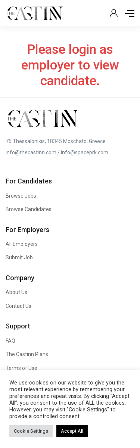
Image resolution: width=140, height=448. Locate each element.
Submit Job (19, 257)
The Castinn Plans (27, 354)
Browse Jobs (21, 196)
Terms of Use (21, 368)
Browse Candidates (29, 209)
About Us (16, 292)
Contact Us (18, 306)
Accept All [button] (72, 431)
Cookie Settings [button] (31, 431)
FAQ (10, 341)
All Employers (22, 244)
